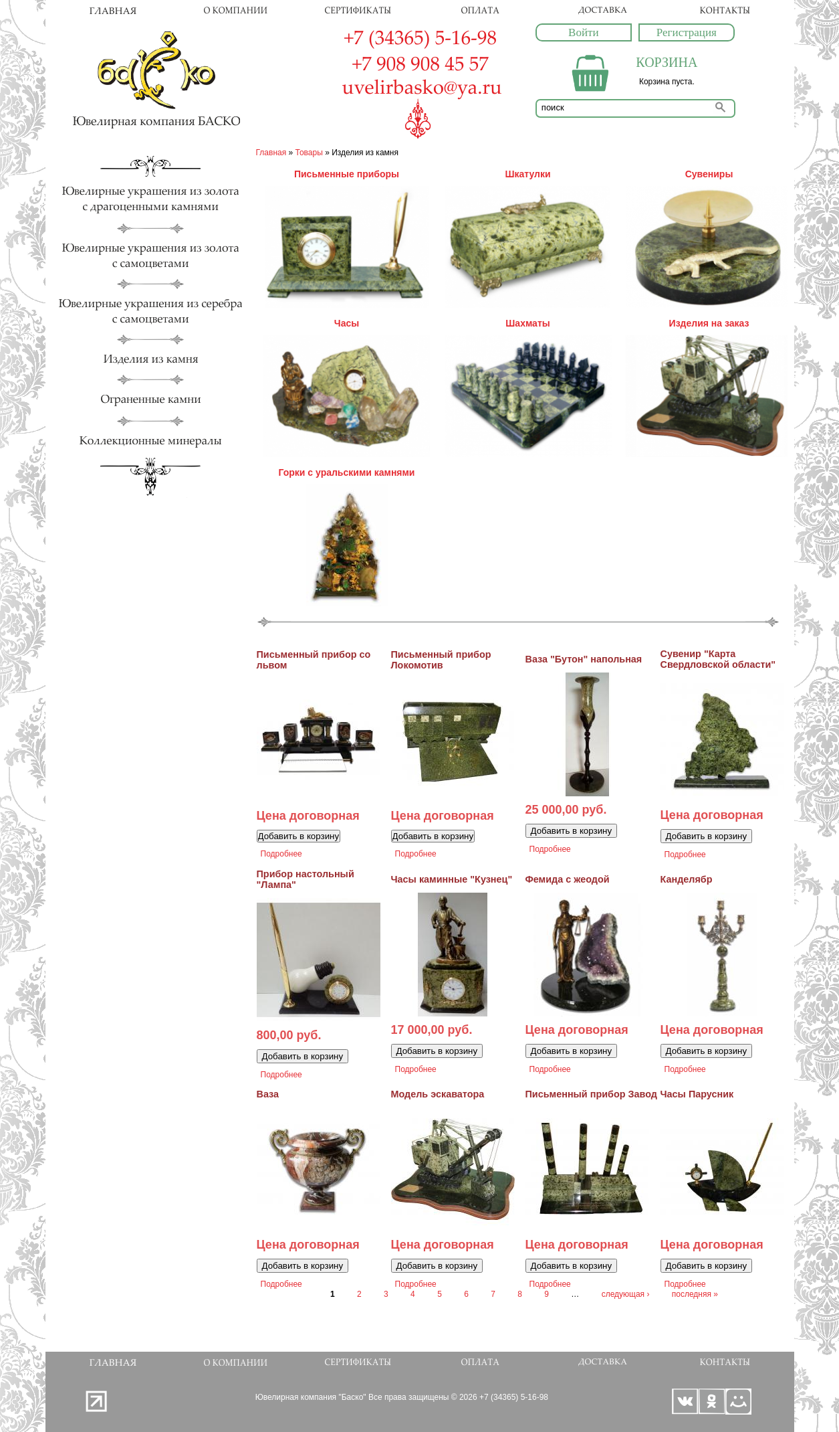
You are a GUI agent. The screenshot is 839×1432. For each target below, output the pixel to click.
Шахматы (527, 323)
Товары (309, 152)
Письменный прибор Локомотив (441, 659)
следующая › (626, 1294)
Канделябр (687, 879)
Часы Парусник (697, 1094)
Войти (583, 32)
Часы (346, 323)
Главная (271, 152)
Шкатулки (527, 174)
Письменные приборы (346, 174)
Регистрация (686, 32)
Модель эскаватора (438, 1094)
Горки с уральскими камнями (347, 472)
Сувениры (709, 174)
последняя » (695, 1294)
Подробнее (281, 854)
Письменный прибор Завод (591, 1094)
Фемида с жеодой (567, 879)
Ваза (268, 1094)
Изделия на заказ (709, 323)
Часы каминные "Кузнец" (452, 879)
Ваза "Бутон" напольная (583, 659)
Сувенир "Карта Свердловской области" (718, 659)
